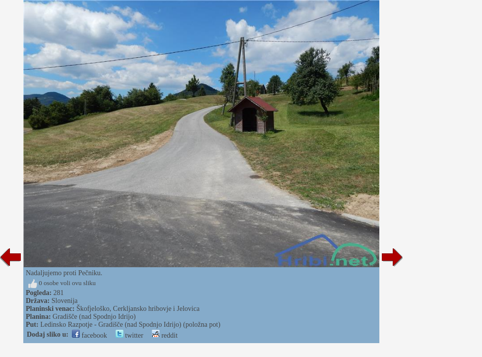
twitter (129, 335)
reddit (165, 335)
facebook (89, 335)
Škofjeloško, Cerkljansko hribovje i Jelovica (137, 308)
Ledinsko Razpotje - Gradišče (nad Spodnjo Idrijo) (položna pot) (130, 324)
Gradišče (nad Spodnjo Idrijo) (94, 316)
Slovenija (65, 300)
